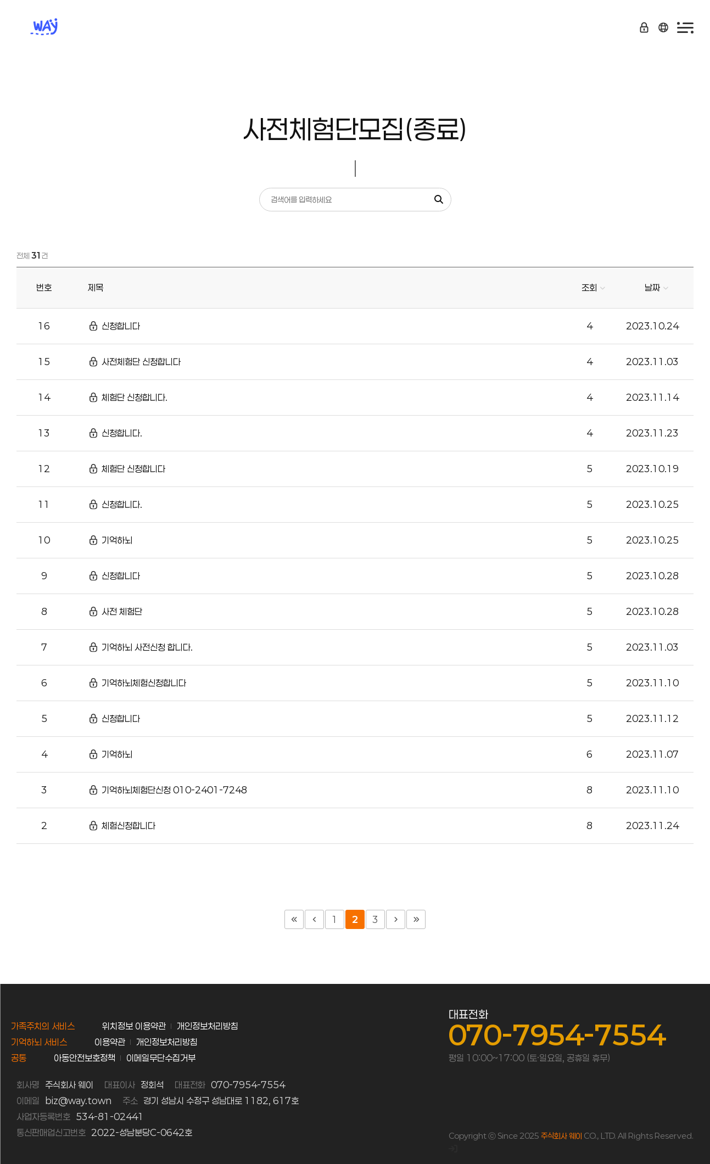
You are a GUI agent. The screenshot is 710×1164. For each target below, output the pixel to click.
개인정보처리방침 (207, 1026)
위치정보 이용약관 (134, 1026)
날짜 (652, 287)
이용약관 (109, 1042)
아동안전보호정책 (84, 1058)
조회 (589, 287)
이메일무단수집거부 (160, 1058)
